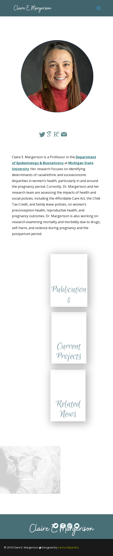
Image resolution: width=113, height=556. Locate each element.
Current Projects (69, 351)
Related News (68, 409)
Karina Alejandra (68, 547)
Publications (68, 295)
